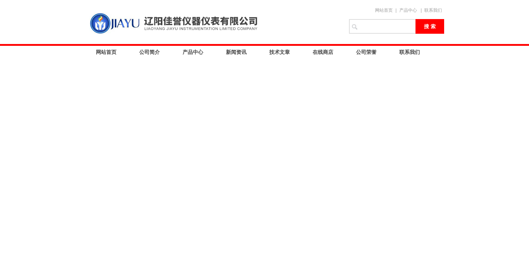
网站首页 (384, 10)
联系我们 (433, 10)
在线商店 (323, 52)
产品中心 (408, 10)
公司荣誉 (366, 52)
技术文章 (279, 52)
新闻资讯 (236, 52)
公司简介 (149, 52)
